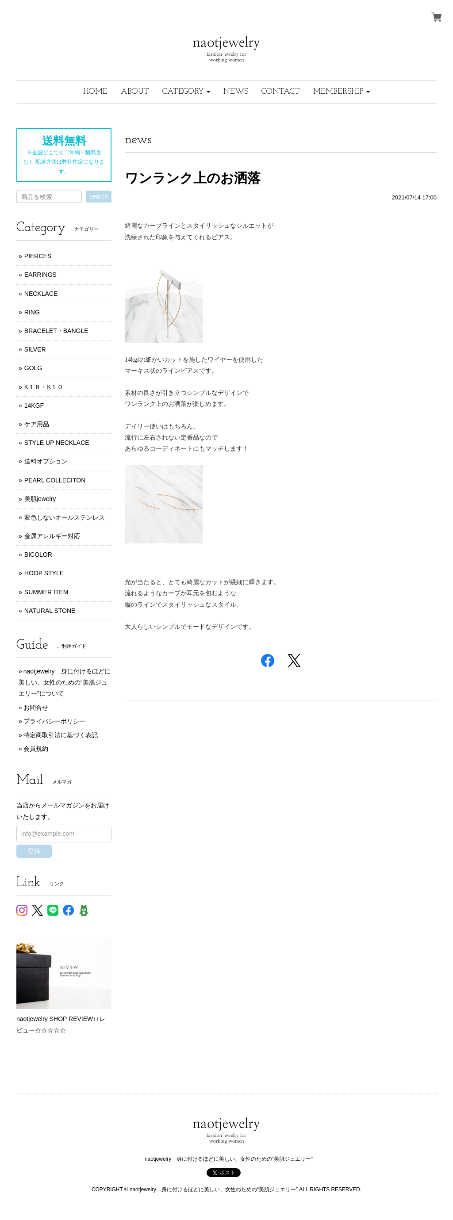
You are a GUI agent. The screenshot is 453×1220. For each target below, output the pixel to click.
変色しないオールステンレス (64, 517)
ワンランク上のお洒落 (193, 178)
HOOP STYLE (44, 573)
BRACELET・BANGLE (56, 330)
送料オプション (46, 461)
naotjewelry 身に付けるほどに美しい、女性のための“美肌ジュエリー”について (65, 682)
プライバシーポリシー (54, 721)
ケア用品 (36, 424)
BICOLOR (38, 554)
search (98, 196)
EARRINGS (40, 274)
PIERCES (37, 256)
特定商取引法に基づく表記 (60, 734)
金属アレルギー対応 (52, 535)
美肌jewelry (40, 498)
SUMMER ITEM (46, 592)
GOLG (33, 367)
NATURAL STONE (50, 610)
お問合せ (35, 707)
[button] (186, 91)
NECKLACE (41, 293)
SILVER (35, 349)
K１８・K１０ (44, 386)
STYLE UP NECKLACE (56, 442)
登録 (34, 850)
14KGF (34, 405)
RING (32, 312)
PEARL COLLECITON (55, 480)
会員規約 (35, 748)
